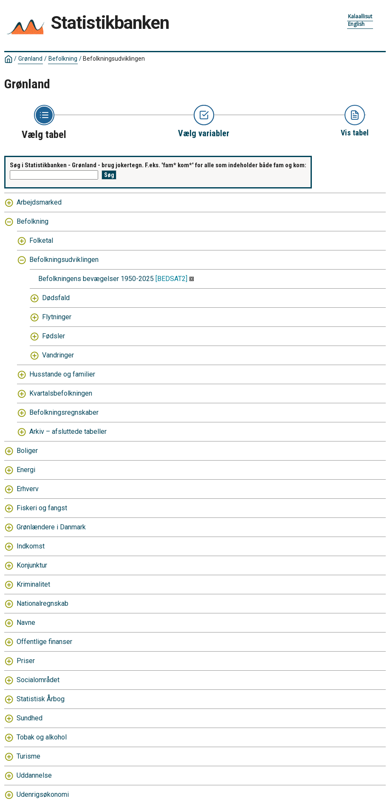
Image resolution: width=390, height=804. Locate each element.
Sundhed (29, 718)
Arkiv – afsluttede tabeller (68, 431)
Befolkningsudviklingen (114, 58)
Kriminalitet (33, 584)
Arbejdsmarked (39, 202)
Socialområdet (38, 680)
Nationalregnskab (42, 603)
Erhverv (28, 489)
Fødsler (53, 336)
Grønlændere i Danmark (51, 527)
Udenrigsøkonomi (43, 794)
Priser (26, 661)
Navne (26, 622)
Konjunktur (32, 565)
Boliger (27, 451)
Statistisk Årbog (41, 699)
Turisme (28, 756)
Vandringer (58, 355)
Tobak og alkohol (42, 737)
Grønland (30, 58)
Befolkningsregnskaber (64, 412)
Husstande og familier (62, 374)
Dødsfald (56, 298)
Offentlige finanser (44, 642)
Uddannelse (34, 775)
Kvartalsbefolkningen (60, 393)
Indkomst (31, 546)
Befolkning (62, 58)
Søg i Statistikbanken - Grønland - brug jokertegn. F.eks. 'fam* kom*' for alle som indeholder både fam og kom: (158, 165)
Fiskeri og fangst (42, 508)
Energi (26, 470)
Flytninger (56, 317)
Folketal (41, 240)
